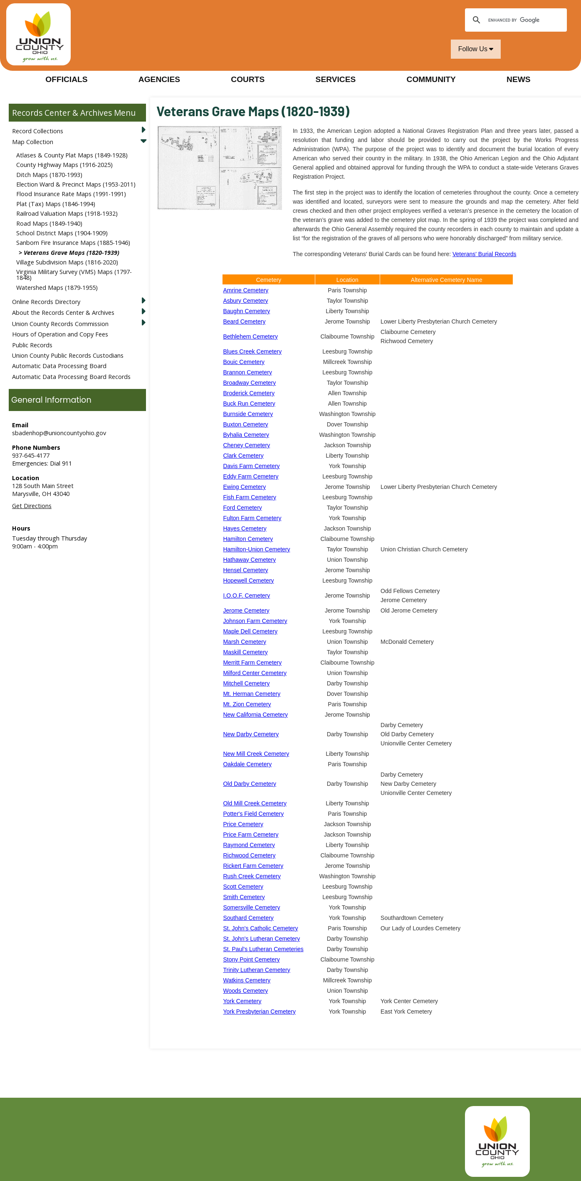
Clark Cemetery (243, 455)
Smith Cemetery (244, 897)
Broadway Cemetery (249, 382)
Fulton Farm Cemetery (252, 518)
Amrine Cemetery (245, 290)
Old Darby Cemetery (249, 783)
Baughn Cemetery (246, 311)
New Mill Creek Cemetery (256, 753)
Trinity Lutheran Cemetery (256, 970)
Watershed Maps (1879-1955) (57, 288)
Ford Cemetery (242, 507)
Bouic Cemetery (244, 362)
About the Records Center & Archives (63, 312)
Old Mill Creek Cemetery (254, 803)
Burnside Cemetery (248, 414)
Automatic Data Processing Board (59, 366)
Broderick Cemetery (248, 393)
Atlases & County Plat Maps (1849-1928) (72, 155)
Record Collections (37, 131)
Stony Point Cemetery (251, 959)
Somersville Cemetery (251, 907)
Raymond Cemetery (249, 845)
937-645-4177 (30, 455)
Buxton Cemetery (245, 424)
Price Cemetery (243, 824)
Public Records (32, 345)
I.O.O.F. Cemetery (246, 595)
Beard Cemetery (244, 321)
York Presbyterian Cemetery (259, 1011)
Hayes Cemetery (244, 528)
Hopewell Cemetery (248, 580)
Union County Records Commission (60, 324)
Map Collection (32, 142)
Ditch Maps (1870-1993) (49, 175)
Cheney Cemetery (246, 445)
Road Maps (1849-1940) (49, 223)
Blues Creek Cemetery (252, 351)
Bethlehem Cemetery (250, 336)
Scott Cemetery (243, 886)
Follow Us (476, 48)
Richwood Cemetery (249, 855)
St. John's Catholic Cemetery (260, 928)
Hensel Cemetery (245, 570)
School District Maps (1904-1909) (62, 233)
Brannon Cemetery (247, 372)
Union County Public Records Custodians (68, 355)
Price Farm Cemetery (250, 834)
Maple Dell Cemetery (250, 631)
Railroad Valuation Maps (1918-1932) (67, 213)
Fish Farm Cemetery (249, 497)
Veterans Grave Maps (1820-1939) (71, 253)
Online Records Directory (46, 302)
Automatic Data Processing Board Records (71, 377)
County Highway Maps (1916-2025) (64, 165)
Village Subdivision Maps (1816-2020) (67, 262)
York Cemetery (242, 1001)
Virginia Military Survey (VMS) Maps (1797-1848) (74, 275)
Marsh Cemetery (244, 641)
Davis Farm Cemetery (251, 466)
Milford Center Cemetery (255, 673)
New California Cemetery (255, 714)
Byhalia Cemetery (246, 434)
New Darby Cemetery (251, 734)
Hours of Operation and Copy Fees (60, 334)
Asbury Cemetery (245, 300)
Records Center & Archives (62, 112)
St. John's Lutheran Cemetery (261, 938)
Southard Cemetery (248, 917)
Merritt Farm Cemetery (252, 662)
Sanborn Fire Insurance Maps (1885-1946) (73, 243)
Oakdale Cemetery (247, 764)
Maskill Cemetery (245, 652)
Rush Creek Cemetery (252, 876)
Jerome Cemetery (246, 610)
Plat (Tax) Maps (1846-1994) (55, 204)
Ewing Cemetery (244, 486)
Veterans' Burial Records (484, 254)
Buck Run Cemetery (249, 403)
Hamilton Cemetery (248, 539)
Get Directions (32, 506)
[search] (514, 20)
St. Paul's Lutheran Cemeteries (263, 949)
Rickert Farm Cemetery (253, 865)
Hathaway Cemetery (249, 559)
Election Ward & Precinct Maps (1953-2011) (76, 184)
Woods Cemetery (245, 990)
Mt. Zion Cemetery (247, 704)
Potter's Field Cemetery (253, 813)
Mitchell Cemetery (246, 683)
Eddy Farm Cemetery (250, 476)
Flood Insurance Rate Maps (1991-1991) (71, 194)
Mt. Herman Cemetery (251, 693)
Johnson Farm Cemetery (255, 621)
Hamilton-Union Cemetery (256, 549)
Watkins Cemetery (246, 980)
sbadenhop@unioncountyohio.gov (59, 433)
